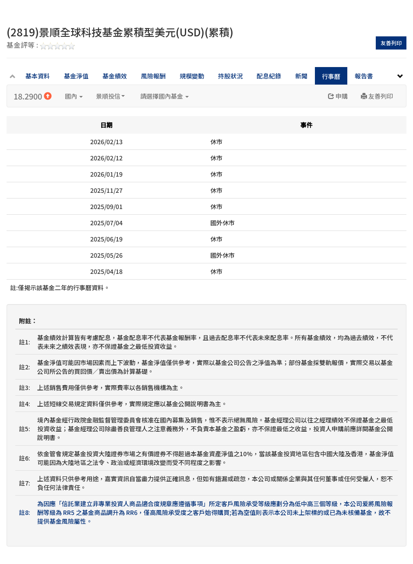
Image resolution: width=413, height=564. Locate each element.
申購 (338, 96)
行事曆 (331, 76)
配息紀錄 (269, 75)
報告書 (364, 75)
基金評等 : (41, 46)
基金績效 (114, 75)
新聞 (301, 75)
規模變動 (192, 75)
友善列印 (391, 42)
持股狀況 (230, 75)
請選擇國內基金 (164, 96)
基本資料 (37, 75)
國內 (74, 96)
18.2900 (33, 96)
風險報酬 (153, 75)
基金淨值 (76, 75)
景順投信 (110, 96)
